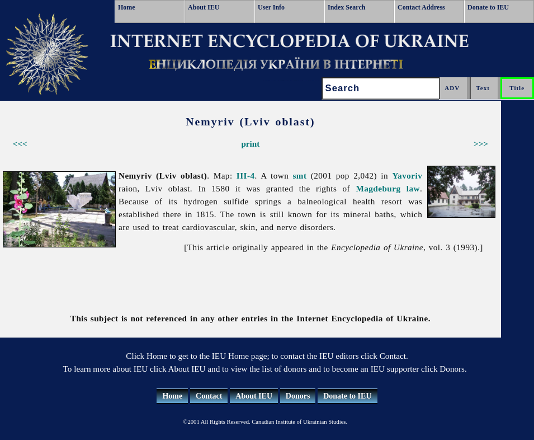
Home (126, 7)
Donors (298, 396)
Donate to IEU (488, 7)
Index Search (346, 7)
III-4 (246, 175)
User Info (271, 7)
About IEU (203, 7)
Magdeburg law (388, 188)
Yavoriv (407, 175)
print (250, 143)
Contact (209, 396)
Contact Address (421, 7)
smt (300, 175)
